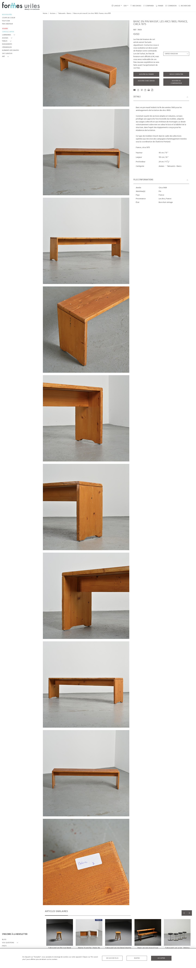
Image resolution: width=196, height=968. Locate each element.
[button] (9, 35)
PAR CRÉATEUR (7, 24)
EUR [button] (125, 5)
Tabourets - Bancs (64, 13)
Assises (53, 13)
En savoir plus (112, 958)
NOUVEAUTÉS (7, 15)
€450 (136, 34)
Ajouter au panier (146, 74)
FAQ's (4, 946)
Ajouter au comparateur (176, 82)
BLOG (4, 940)
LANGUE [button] (115, 5)
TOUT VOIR (6, 21)
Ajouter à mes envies (146, 80)
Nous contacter (176, 74)
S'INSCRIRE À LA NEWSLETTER (14, 934)
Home (45, 13)
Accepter (161, 958)
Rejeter (137, 958)
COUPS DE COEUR (8, 18)
